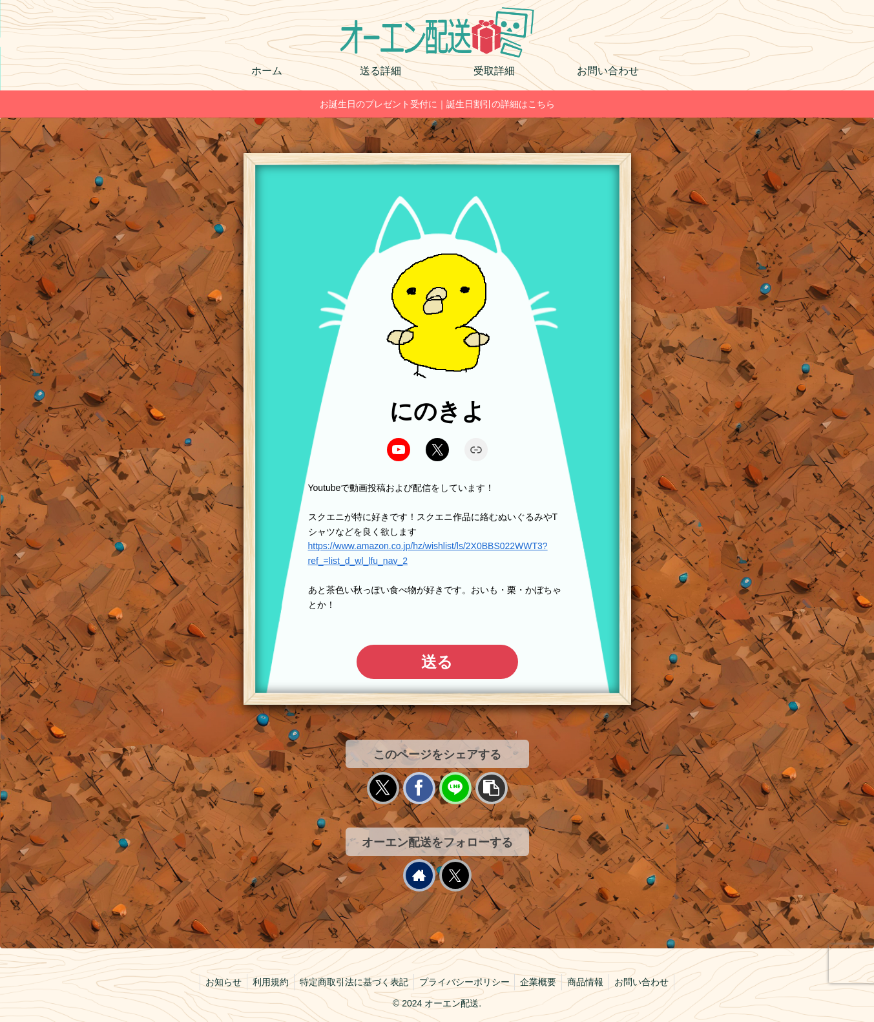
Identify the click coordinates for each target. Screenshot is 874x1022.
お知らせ (216, 982)
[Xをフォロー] (455, 875)
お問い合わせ (650, 982)
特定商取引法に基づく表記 (351, 982)
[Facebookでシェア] (419, 788)
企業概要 (541, 982)
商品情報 (591, 982)
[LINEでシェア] (455, 788)
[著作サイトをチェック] (419, 875)
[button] (491, 788)
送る (437, 662)
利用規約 (265, 982)
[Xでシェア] (383, 788)
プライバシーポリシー (464, 982)
